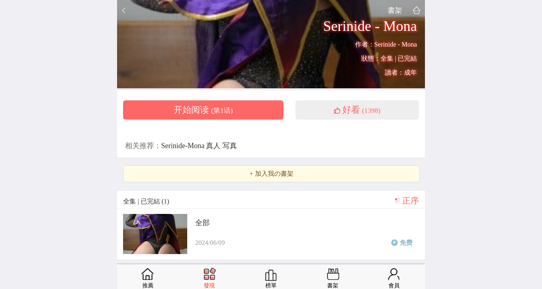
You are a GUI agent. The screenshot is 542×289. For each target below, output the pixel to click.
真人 (214, 146)
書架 (395, 10)
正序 (410, 201)
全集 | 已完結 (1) (146, 201)
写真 (229, 146)
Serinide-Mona (183, 146)
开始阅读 (203, 110)
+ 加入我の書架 (271, 173)
